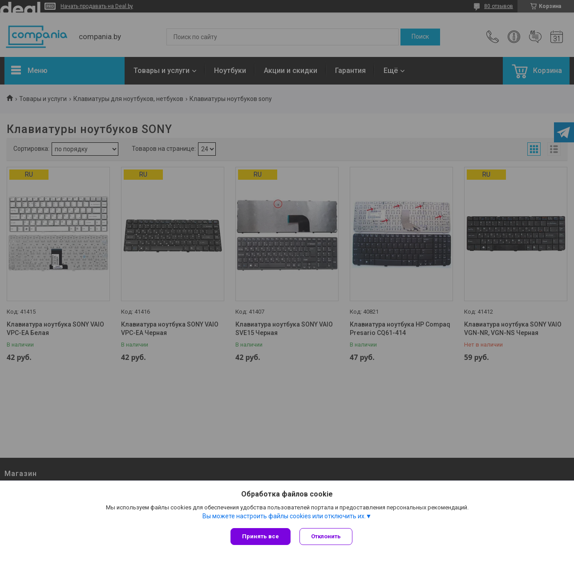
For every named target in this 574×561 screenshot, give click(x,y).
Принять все (260, 536)
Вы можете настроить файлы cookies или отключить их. (284, 516)
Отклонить (326, 536)
